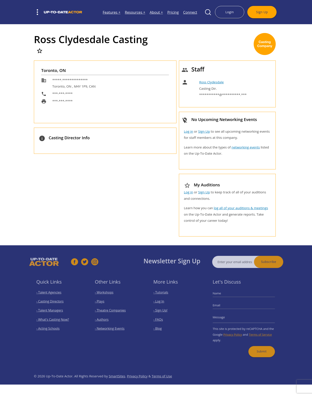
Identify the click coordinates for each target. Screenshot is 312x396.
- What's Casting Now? (54, 319)
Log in (188, 131)
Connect (190, 12)
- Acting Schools (50, 326)
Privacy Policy (234, 331)
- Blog (161, 326)
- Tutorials (164, 297)
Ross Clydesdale (211, 82)
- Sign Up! (163, 312)
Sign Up (262, 12)
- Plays (103, 304)
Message (223, 317)
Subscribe (277, 262)
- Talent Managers (51, 312)
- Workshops (106, 297)
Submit (258, 345)
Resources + (135, 12)
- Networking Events (111, 326)
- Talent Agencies (50, 297)
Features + (112, 12)
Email (221, 307)
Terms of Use (162, 385)
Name (221, 297)
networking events (245, 147)
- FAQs (161, 319)
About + (156, 12)
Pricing (173, 12)
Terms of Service (257, 331)
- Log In (162, 304)
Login (229, 12)
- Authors (104, 319)
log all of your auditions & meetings (241, 208)
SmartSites (117, 385)
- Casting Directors (51, 304)
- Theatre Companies (112, 312)
